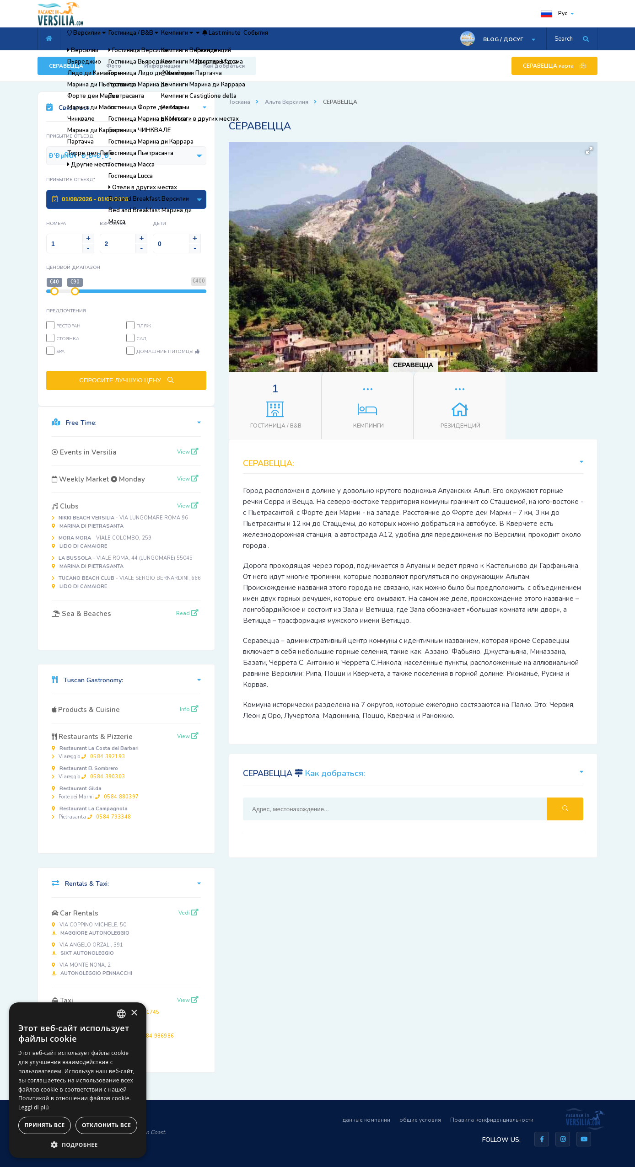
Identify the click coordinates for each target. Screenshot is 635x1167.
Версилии (96, 39)
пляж (143, 326)
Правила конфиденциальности (491, 1120)
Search (563, 39)
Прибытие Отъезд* (71, 180)
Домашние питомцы (167, 351)
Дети (159, 223)
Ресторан (68, 326)
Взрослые (113, 223)
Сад (141, 339)
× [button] (133, 1013)
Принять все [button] (45, 1125)
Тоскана (239, 102)
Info (189, 709)
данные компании (366, 1120)
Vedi (188, 912)
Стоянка (67, 339)
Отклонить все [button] (106, 1125)
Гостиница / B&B (163, 39)
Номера (56, 223)
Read (187, 613)
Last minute (301, 39)
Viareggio (95, 752)
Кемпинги (225, 39)
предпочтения (66, 311)
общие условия (420, 1120)
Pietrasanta (91, 812)
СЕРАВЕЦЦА (66, 66)
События (350, 39)
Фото (113, 66)
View (188, 451)
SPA (60, 351)
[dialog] (77, 1080)
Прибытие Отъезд (69, 136)
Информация (162, 66)
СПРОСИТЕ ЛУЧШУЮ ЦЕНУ (126, 380)
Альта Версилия (286, 102)
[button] (589, 150)
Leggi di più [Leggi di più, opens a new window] (33, 1107)
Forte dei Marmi (95, 792)
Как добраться (224, 66)
